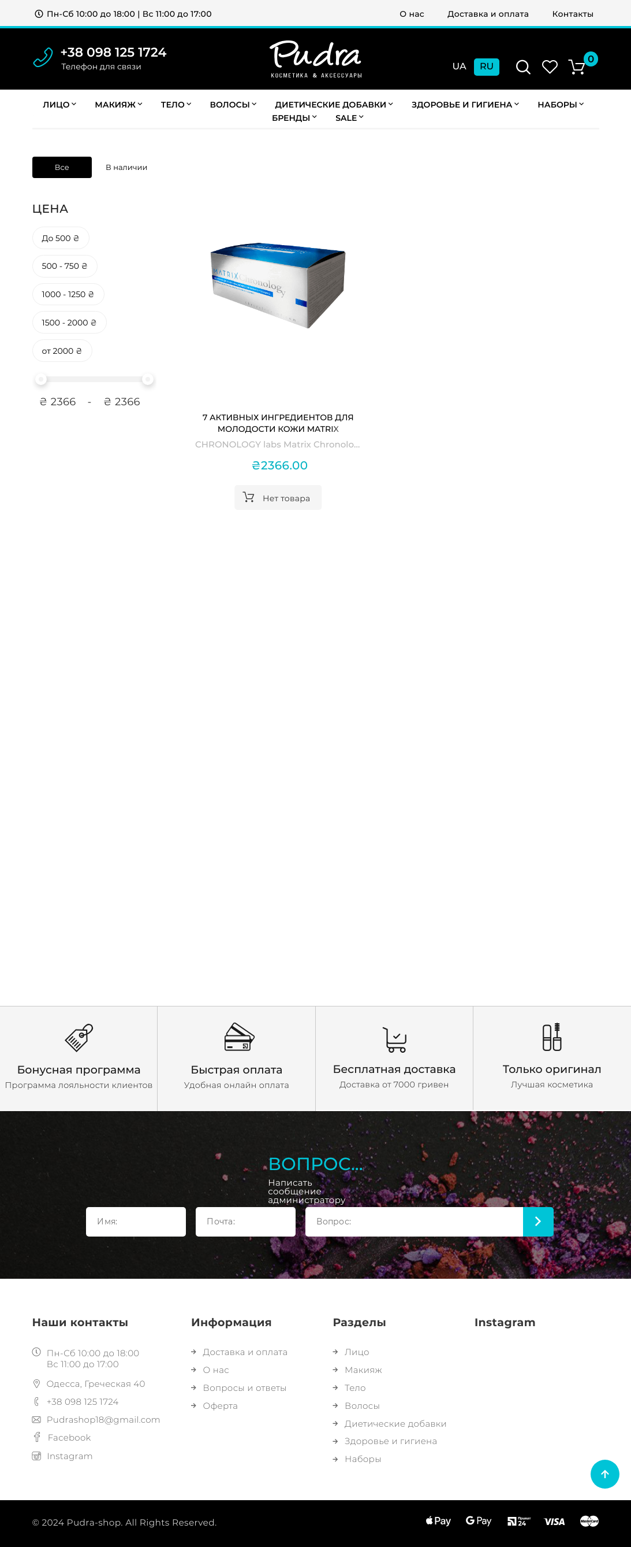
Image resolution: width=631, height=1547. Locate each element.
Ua (459, 66)
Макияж (118, 104)
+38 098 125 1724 (113, 52)
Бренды (294, 118)
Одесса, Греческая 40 (88, 1383)
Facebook (61, 1437)
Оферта (214, 1405)
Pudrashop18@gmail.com (96, 1419)
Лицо (59, 104)
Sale (349, 118)
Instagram (63, 1455)
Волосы (233, 104)
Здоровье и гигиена (465, 104)
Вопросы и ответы (239, 1387)
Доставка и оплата (488, 14)
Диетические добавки (334, 104)
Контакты (573, 14)
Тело (176, 104)
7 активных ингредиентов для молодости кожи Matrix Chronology (278, 423)
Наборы (357, 1458)
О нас (411, 14)
